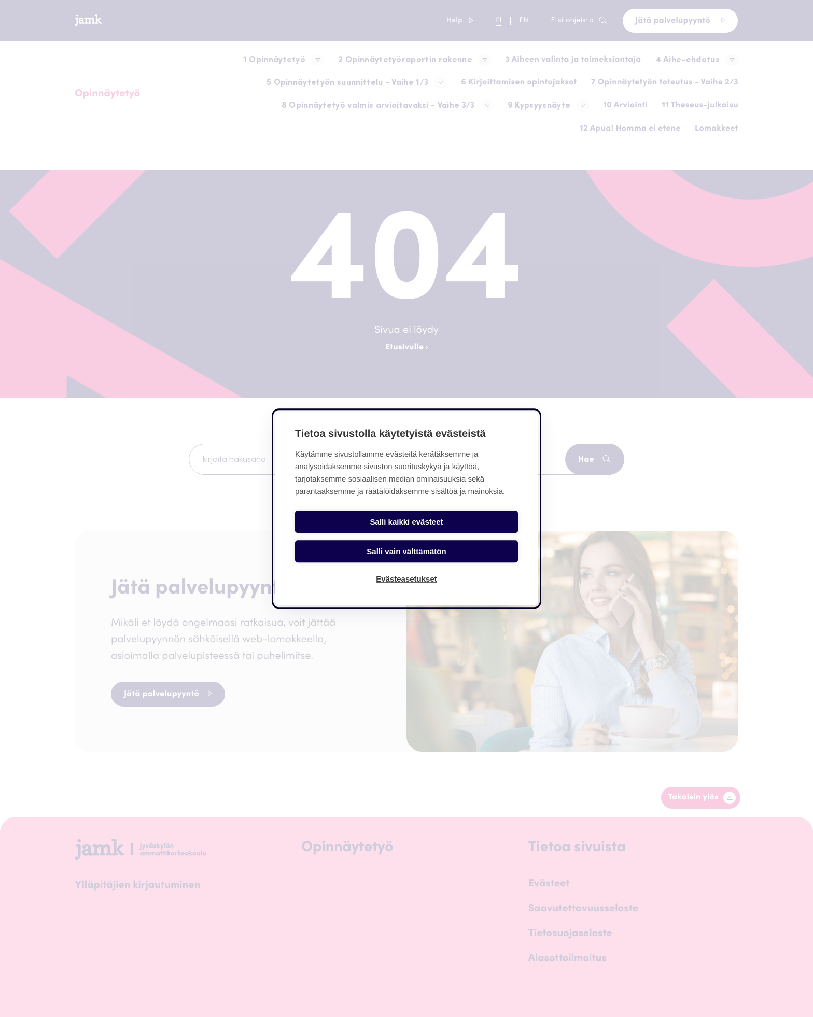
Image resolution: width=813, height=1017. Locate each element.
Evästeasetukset (406, 564)
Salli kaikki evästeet (349, 534)
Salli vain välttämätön (463, 534)
